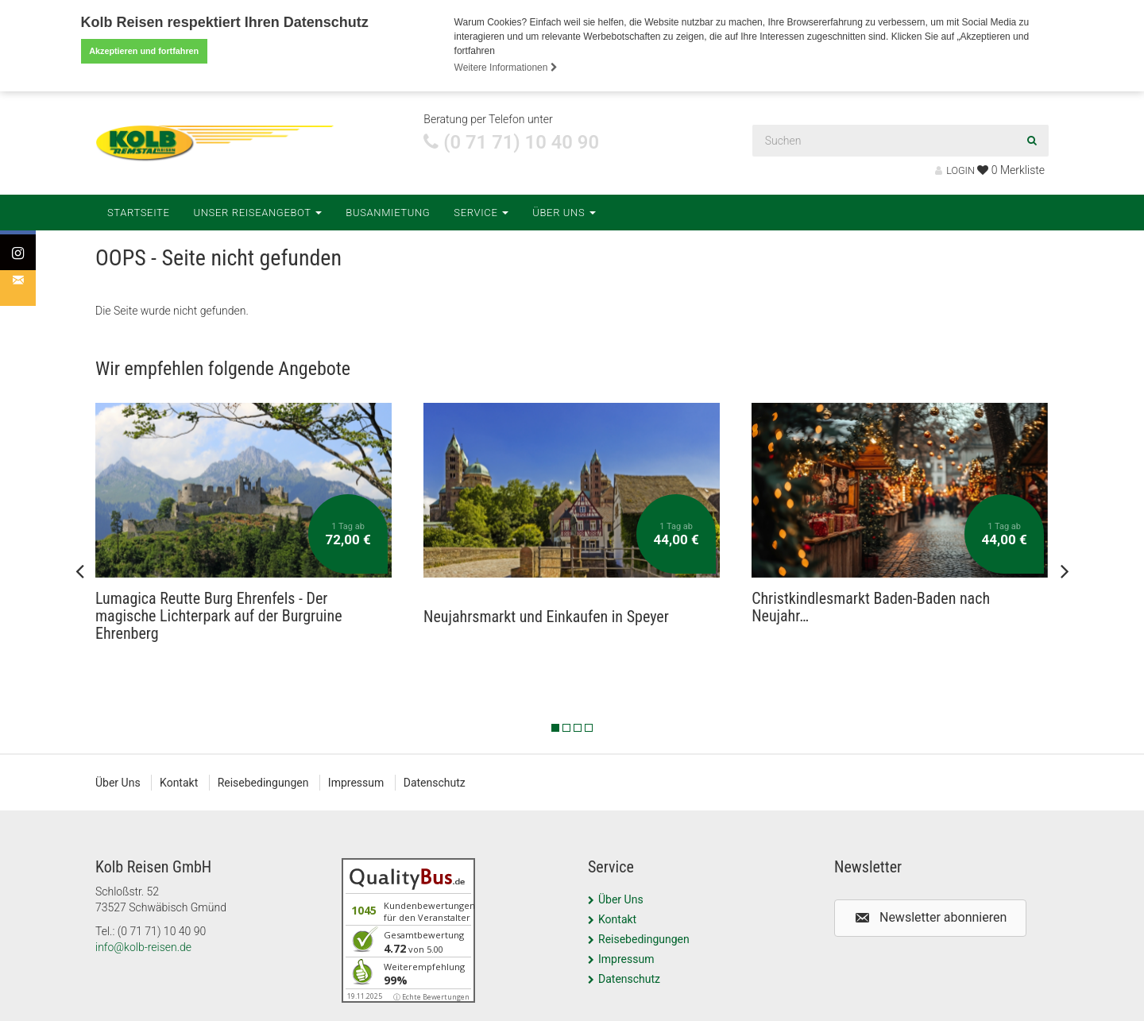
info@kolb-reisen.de (143, 947)
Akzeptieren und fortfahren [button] (144, 51)
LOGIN (955, 170)
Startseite (138, 212)
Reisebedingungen (263, 782)
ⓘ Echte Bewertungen (431, 997)
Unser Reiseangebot (258, 212)
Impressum (356, 782)
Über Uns (564, 212)
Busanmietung (388, 212)
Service (481, 212)
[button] (930, 918)
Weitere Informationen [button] (506, 67)
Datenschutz (435, 782)
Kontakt (179, 782)
